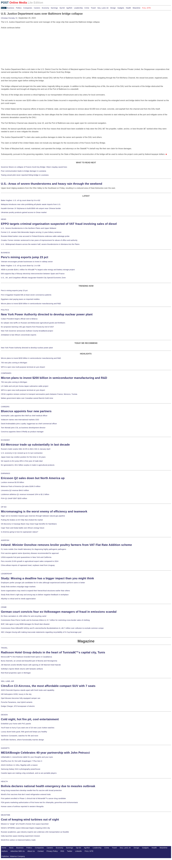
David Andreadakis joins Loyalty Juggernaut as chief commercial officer (29, 424)
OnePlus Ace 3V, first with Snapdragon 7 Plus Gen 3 (21, 761)
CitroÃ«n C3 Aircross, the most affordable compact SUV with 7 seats (48, 685)
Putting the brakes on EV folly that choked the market (22, 520)
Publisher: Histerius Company (13, 856)
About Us (31, 851)
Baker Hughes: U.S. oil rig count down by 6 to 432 (20, 200)
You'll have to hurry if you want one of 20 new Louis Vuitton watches (27, 728)
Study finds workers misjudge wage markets (18, 587)
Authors (5, 851)
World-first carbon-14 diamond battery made (18, 840)
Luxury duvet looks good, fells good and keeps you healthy (24, 732)
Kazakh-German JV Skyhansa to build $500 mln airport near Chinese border (31, 208)
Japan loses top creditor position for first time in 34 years (23, 457)
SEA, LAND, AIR (7, 681)
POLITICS (5, 310)
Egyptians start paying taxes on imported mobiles (20, 299)
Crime (86, 8)
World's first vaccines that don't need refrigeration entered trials (26, 794)
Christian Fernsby (9, 18)
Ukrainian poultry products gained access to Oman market (24, 212)
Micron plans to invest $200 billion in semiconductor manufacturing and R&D (31, 304)
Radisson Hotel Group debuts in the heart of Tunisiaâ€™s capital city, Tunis (53, 652)
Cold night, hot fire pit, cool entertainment (30, 719)
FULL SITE (89, 851)
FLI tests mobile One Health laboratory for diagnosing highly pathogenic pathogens (33, 549)
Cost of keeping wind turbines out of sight (30, 819)
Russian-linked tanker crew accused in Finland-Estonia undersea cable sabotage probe (35, 236)
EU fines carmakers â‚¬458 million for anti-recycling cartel (23, 616)
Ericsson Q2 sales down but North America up (33, 478)
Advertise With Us (17, 851)
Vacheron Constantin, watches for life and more (19, 736)
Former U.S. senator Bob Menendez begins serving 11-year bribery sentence (31, 232)
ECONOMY (5, 440)
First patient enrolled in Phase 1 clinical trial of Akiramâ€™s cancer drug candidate (33, 798)
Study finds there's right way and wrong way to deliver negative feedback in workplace (35, 595)
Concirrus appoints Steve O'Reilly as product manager (22, 432)
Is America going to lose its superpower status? (19, 532)
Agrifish (69, 8)
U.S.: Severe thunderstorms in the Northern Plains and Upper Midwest (28, 228)
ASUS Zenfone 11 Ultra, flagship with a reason (19, 765)
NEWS (3, 219)
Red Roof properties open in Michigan (16, 673)
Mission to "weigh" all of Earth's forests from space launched (24, 824)
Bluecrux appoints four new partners (26, 411)
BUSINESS (5, 253)
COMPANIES (6, 373)
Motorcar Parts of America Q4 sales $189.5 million (20, 486)
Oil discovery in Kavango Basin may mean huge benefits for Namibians (29, 524)
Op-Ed (62, 8)
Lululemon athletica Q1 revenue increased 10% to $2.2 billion (25, 494)
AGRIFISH (5, 540)
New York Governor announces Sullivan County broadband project (27, 331)
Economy (45, 8)
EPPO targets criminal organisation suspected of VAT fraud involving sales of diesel (59, 223)
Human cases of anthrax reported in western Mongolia (22, 806)
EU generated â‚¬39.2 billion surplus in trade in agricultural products (27, 465)
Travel (93, 8)
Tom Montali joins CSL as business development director (23, 428)
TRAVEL (4, 648)
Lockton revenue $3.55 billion (12, 482)
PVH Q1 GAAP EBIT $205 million (14, 498)
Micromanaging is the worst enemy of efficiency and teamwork (44, 511)
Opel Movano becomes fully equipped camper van (20, 698)
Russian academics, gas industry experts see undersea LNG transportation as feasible (35, 832)
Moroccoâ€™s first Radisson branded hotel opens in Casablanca (26, 657)
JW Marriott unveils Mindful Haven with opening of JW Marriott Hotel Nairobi (31, 665)
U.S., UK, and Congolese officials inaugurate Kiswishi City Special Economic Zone (33, 278)
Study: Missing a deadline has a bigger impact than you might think (47, 578)
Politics (19, 8)
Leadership (78, 8)
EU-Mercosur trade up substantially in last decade (35, 444)
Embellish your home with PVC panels (16, 724)
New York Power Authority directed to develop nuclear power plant (47, 314)
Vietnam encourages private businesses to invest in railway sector (27, 262)
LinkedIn (78, 851)
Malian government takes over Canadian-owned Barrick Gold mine (27, 398)
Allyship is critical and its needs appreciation (18, 599)
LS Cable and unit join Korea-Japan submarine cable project (24, 386)
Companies (27, 8)
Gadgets (121, 8)
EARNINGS (5, 473)
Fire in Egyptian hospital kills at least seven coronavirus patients (26, 295)
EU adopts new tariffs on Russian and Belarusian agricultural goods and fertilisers (33, 323)
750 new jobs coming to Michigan (14, 363)
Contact (41, 851)
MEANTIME (5, 815)
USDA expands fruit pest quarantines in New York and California (26, 557)
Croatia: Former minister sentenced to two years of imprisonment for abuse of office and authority (39, 240)
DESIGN (4, 715)
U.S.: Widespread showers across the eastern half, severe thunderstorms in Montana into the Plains (40, 244)
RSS (62, 851)
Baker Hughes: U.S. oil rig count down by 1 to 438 (20, 266)
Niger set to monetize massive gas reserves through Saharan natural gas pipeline (33, 516)
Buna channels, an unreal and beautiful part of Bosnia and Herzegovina (29, 661)
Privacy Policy (52, 851)
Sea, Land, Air (103, 8)
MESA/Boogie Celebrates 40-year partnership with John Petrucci (45, 752)
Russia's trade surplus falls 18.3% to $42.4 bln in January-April (25, 449)
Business (10, 8)
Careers (37, 8)
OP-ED (3, 507)
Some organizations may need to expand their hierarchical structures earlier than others (35, 591)
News (3, 8)
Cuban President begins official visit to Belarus (19, 319)
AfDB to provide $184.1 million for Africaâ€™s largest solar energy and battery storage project (38, 270)
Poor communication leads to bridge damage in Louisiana (23, 171)
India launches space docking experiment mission (20, 836)
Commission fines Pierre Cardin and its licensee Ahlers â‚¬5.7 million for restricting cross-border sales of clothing (45, 620)
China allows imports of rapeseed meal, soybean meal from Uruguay (28, 565)
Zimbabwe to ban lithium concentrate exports (18, 335)
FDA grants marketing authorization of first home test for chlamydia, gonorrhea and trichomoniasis (39, 802)
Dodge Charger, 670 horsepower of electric (18, 706)
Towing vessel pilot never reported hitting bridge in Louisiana (25, 175)
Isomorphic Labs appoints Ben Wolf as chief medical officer (24, 416)
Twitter (69, 851)
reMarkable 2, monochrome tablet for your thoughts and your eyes (27, 757)
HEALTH (4, 781)
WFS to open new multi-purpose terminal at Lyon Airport (23, 367)
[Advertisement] (18, 44)
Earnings (54, 8)
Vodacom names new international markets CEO (20, 420)
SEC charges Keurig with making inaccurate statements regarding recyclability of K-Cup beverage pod (41, 632)
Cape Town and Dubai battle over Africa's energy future (22, 528)
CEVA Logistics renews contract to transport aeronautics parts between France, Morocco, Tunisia (39, 394)
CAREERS (5, 407)
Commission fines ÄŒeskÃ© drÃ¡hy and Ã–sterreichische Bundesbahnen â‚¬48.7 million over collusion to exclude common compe (52, 628)
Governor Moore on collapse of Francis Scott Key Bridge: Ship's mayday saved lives (34, 167)
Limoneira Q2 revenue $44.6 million (15, 490)
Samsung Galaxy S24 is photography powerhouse (20, 769)
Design (113, 8)
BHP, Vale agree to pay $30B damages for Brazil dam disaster (25, 624)
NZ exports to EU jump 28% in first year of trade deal (22, 461)
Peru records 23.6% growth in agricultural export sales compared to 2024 (29, 561)
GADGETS (5, 748)
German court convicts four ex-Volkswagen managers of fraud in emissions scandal (58, 611)
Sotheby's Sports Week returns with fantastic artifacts (22, 669)
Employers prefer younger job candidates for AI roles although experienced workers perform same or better (43, 583)
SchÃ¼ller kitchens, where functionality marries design (22, 740)
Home (4, 848)
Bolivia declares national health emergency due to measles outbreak (48, 786)
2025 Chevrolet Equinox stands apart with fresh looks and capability (27, 690)
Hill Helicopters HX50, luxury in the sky (16, 694)
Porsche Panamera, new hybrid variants (16, 702)
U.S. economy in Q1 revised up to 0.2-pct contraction (22, 453)
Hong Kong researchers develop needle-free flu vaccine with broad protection (31, 790)
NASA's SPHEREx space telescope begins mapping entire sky (25, 828)
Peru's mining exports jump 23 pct (24, 257)
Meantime (136, 8)
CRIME (4, 607)
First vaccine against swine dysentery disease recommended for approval (30, 553)
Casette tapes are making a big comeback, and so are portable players (29, 773)
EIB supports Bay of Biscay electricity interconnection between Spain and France (32, 274)
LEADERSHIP (6, 574)
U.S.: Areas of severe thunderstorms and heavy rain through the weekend (51, 183)
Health (128, 8)
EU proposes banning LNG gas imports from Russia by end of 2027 (27, 327)
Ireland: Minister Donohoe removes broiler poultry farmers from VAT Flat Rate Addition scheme (66, 544)
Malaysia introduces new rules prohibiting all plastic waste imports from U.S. (31, 204)
